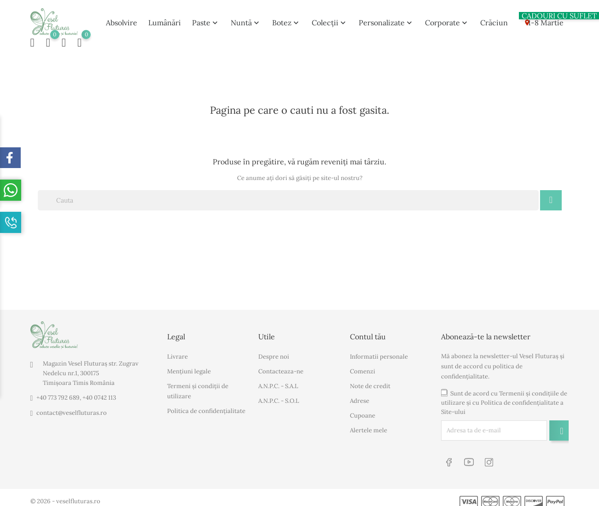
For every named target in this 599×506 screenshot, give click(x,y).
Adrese (359, 397)
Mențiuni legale (189, 367)
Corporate (447, 20)
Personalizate (386, 20)
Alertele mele (368, 426)
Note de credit (370, 382)
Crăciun (494, 20)
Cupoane (362, 411)
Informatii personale (379, 352)
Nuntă (246, 20)
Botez (286, 20)
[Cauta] (288, 196)
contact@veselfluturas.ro (71, 409)
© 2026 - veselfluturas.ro (65, 495)
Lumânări (164, 20)
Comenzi (362, 367)
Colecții (330, 20)
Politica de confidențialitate (206, 407)
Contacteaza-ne (280, 367)
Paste (206, 20)
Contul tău (368, 332)
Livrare (177, 352)
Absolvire (121, 20)
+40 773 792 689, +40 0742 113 (76, 394)
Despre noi (273, 352)
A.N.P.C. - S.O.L (278, 397)
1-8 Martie (541, 18)
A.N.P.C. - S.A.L (278, 382)
